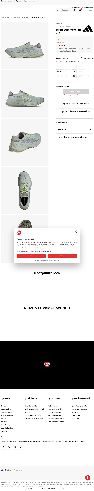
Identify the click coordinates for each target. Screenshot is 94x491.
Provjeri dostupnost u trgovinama (73, 137)
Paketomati (76, 415)
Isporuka (27, 412)
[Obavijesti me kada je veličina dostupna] (59, 66)
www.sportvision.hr (38, 489)
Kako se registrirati (54, 412)
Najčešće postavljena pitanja (34, 409)
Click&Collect (76, 419)
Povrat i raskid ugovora (33, 415)
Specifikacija (73, 122)
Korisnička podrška (31, 406)
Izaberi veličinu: (62, 58)
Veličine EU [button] (59, 61)
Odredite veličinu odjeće (56, 422)
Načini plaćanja (53, 406)
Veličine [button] (67, 61)
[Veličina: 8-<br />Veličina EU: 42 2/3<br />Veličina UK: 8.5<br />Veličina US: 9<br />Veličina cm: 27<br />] (59, 71)
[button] (66, 10)
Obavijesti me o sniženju (68, 51)
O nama (4, 406)
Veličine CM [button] (75, 61)
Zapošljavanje (6, 425)
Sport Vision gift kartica (80, 406)
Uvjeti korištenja (6, 412)
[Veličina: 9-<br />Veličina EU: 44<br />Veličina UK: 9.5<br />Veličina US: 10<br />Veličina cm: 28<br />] (74, 71)
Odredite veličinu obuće (56, 419)
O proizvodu (73, 129)
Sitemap (4, 431)
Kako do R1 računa (54, 415)
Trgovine (4, 422)
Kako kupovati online (55, 409)
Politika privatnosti (7, 415)
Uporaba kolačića (7, 428)
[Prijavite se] (80, 10)
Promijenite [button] (18, 470)
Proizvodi (14, 17)
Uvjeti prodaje (6, 409)
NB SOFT (51, 489)
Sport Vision (5, 17)
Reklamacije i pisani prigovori (34, 419)
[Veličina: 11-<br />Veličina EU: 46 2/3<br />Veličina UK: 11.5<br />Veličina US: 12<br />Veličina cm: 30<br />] (73, 76)
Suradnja (4, 419)
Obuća (20, 17)
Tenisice (27, 17)
